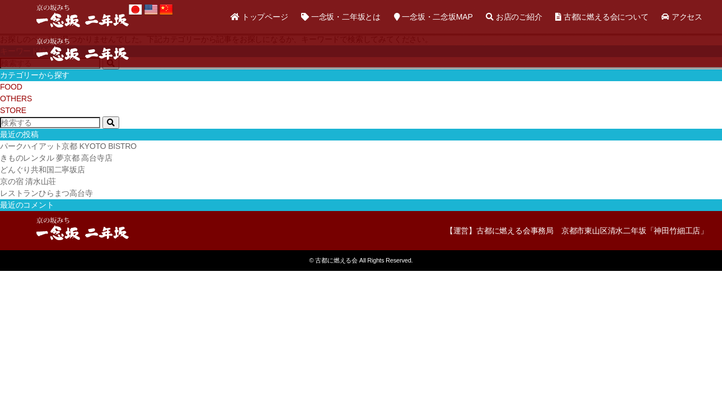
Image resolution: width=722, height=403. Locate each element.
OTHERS (16, 98)
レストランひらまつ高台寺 (46, 193)
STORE (13, 110)
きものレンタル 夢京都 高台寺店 (56, 157)
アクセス (682, 16)
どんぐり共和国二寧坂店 (42, 169)
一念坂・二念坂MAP (433, 16)
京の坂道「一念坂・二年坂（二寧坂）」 (82, 15)
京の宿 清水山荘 (28, 181)
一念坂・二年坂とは (341, 16)
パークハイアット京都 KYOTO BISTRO (68, 146)
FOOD (11, 86)
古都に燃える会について (601, 16)
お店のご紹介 (514, 16)
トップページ (259, 16)
